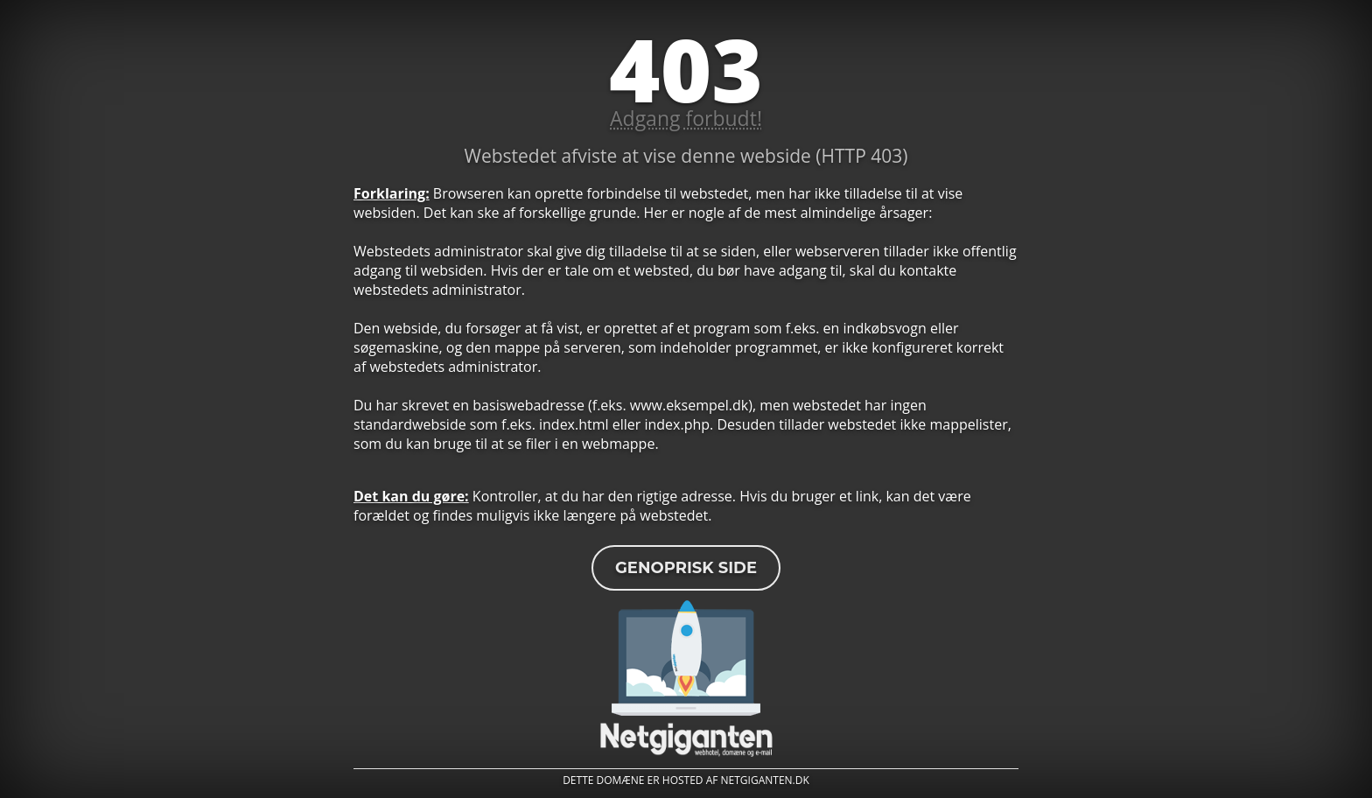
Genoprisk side (686, 568)
